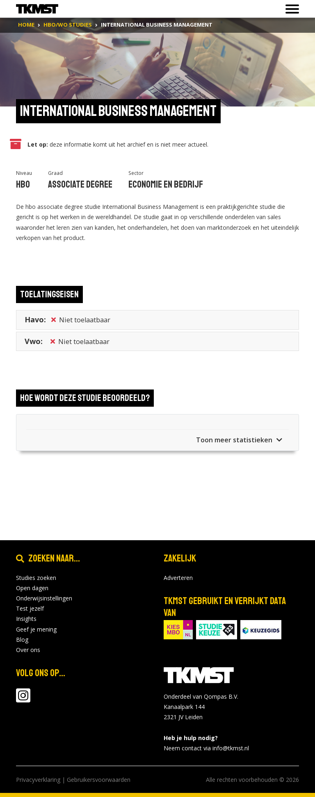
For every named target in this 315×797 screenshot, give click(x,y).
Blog (22, 639)
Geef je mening (36, 629)
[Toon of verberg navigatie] (290, 9)
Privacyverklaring (38, 779)
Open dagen (32, 588)
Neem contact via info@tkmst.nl (206, 748)
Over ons (28, 650)
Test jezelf (30, 608)
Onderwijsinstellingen (44, 598)
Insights (26, 619)
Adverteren (178, 578)
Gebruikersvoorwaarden (98, 779)
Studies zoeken (36, 578)
